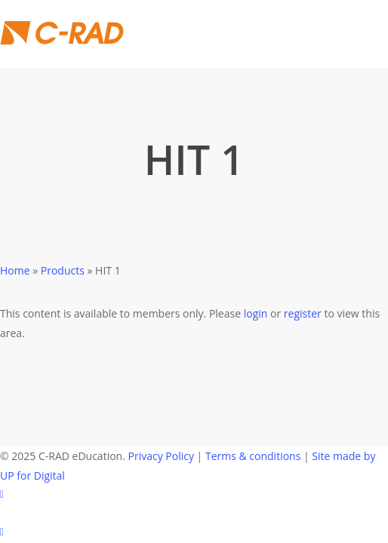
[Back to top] (194, 533)
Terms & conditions (252, 456)
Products (63, 270)
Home (15, 270)
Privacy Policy (161, 456)
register (303, 313)
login (256, 313)
